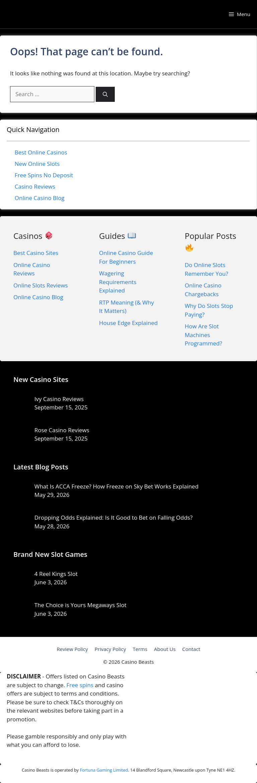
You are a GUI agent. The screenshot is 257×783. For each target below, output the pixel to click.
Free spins (80, 685)
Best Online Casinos (41, 152)
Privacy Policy (110, 649)
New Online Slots (37, 164)
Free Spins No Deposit (44, 175)
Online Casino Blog (40, 198)
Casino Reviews (35, 186)
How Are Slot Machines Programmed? (203, 334)
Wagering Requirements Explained (118, 281)
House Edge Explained (128, 323)
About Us (164, 649)
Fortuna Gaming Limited (104, 770)
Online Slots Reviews (40, 285)
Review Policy (72, 649)
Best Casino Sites (35, 253)
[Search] (105, 94)
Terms (140, 649)
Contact (191, 649)
